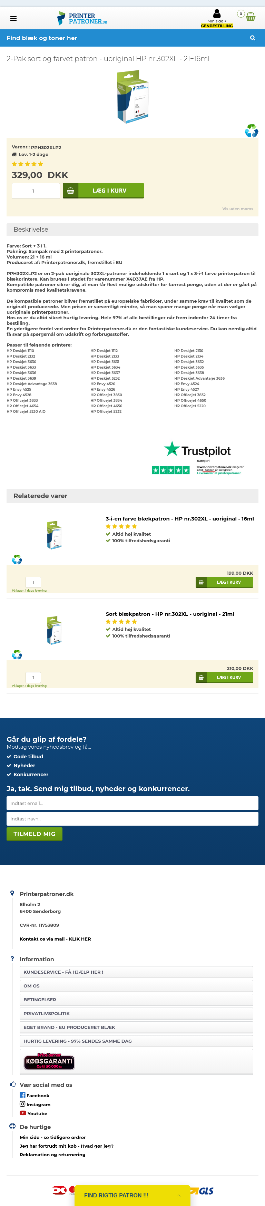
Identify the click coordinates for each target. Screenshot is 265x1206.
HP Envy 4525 (19, 389)
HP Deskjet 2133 (104, 356)
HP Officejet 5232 (105, 411)
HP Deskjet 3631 (104, 362)
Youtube (33, 1113)
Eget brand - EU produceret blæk (69, 1027)
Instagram (35, 1104)
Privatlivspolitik (46, 1013)
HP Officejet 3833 (22, 400)
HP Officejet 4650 (190, 400)
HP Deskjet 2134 (189, 356)
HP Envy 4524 (187, 384)
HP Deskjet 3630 (21, 362)
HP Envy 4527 (187, 389)
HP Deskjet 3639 (21, 378)
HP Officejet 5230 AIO (26, 411)
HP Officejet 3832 (190, 395)
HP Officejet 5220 (190, 406)
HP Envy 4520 (102, 384)
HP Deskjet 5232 (105, 378)
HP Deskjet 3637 (105, 373)
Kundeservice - (63, 972)
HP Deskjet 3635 (189, 367)
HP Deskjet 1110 (20, 351)
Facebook (34, 1095)
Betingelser (39, 999)
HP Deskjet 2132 (21, 356)
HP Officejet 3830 (106, 395)
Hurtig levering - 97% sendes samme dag (77, 1041)
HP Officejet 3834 (106, 400)
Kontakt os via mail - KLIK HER (55, 939)
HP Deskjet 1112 (104, 351)
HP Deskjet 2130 (189, 351)
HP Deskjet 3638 (189, 373)
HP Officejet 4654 (22, 406)
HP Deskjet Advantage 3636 (200, 378)
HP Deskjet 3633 (21, 367)
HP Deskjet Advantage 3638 (32, 384)
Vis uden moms (237, 208)
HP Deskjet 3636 (21, 373)
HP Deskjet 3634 (105, 367)
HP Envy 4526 (102, 389)
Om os (31, 986)
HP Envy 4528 (19, 395)
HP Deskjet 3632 (189, 362)
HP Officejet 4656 (106, 406)
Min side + (217, 18)
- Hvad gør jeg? (67, 1146)
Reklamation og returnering (53, 1154)
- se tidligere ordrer (53, 1137)
